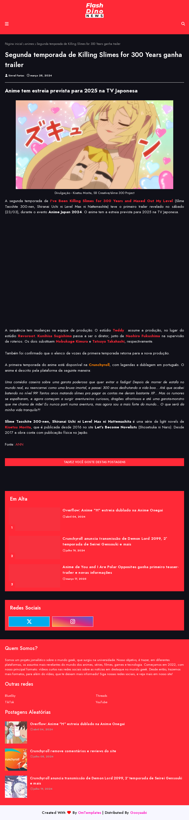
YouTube (101, 702)
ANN (19, 444)
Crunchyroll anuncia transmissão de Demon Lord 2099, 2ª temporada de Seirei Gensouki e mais (115, 541)
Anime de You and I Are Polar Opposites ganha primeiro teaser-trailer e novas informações (121, 569)
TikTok (9, 702)
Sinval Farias (16, 75)
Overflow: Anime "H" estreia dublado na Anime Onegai (113, 510)
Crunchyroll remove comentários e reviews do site (73, 751)
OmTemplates (89, 812)
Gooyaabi (138, 812)
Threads (101, 695)
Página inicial (13, 44)
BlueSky (10, 695)
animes (29, 44)
